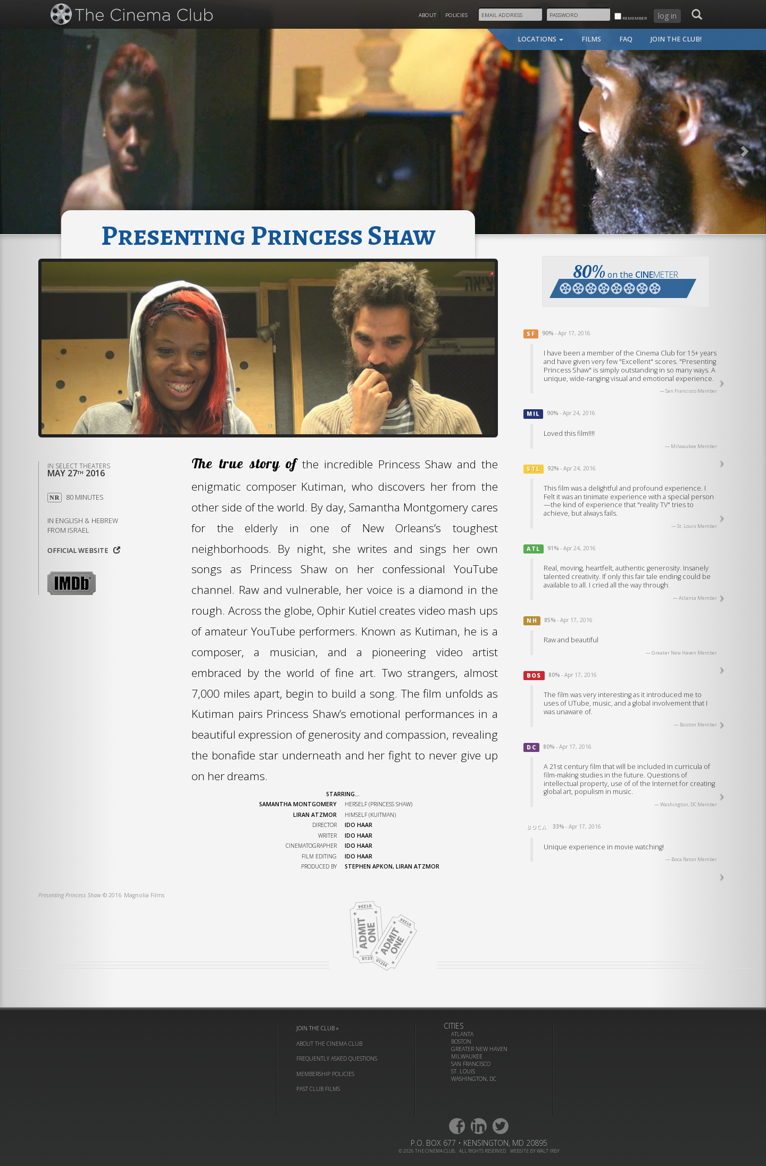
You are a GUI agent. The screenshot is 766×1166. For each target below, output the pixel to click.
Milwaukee (466, 1056)
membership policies (325, 1074)
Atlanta (462, 1034)
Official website (83, 550)
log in (667, 16)
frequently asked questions (336, 1058)
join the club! (676, 39)
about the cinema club (329, 1043)
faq (625, 39)
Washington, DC (473, 1078)
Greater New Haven (479, 1049)
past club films (318, 1089)
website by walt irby (535, 1151)
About (427, 15)
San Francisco (470, 1064)
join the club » (317, 1028)
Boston (461, 1041)
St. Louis (463, 1071)
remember (630, 17)
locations (540, 39)
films (591, 39)
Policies (456, 15)
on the (623, 279)
